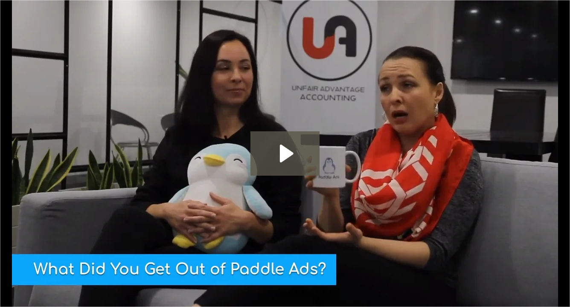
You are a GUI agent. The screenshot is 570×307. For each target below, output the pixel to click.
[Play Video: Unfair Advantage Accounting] (285, 153)
